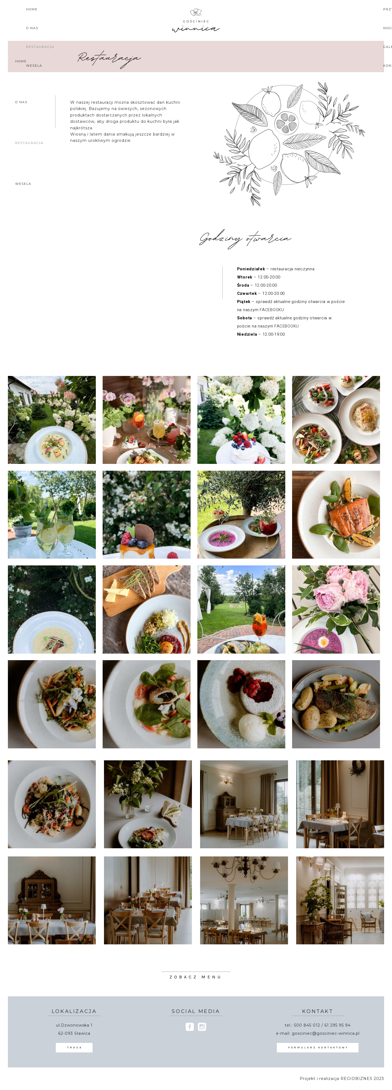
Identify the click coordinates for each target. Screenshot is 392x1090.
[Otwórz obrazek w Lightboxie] (52, 420)
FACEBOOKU (272, 310)
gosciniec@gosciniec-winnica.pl (326, 1033)
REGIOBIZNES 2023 (362, 1078)
